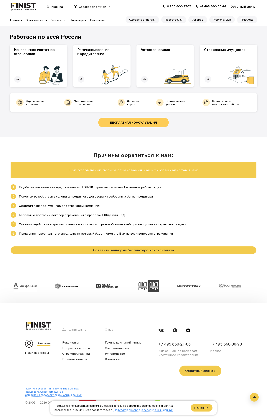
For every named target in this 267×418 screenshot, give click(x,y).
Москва (57, 7)
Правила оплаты (75, 359)
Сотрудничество (117, 348)
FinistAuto (247, 19)
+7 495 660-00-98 (213, 6)
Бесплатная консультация (133, 122)
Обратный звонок (244, 6)
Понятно (201, 408)
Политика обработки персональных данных (52, 388)
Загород (197, 19)
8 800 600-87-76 (179, 6)
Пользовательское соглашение (44, 391)
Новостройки (173, 19)
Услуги (56, 20)
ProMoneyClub (222, 19)
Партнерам (78, 20)
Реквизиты (70, 342)
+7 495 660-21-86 (175, 344)
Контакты (112, 359)
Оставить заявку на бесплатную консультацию (133, 250)
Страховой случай (92, 7)
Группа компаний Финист (124, 342)
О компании (34, 20)
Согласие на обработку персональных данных (53, 394)
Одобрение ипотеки (142, 19)
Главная (16, 20)
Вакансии (97, 20)
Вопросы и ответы (76, 348)
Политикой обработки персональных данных (143, 410)
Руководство (115, 353)
